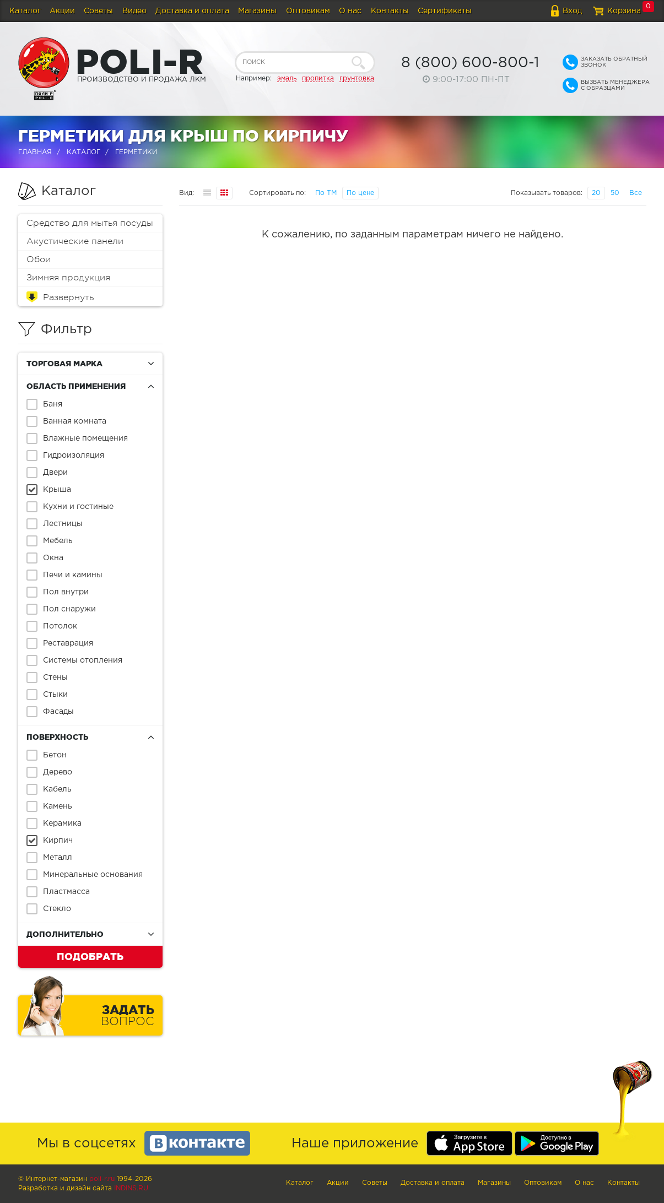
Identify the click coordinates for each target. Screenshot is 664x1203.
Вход (572, 11)
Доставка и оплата (192, 11)
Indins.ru (131, 1188)
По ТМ (326, 193)
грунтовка (356, 78)
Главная (35, 152)
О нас (350, 11)
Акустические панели (74, 241)
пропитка (318, 78)
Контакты (390, 11)
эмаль (286, 78)
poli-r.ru (102, 1179)
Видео (134, 11)
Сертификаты (445, 11)
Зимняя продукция (68, 278)
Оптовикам (308, 11)
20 (596, 193)
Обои (38, 259)
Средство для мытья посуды (89, 223)
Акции (62, 11)
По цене (360, 193)
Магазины (257, 11)
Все (635, 193)
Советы (98, 11)
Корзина (624, 11)
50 (615, 193)
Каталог (25, 11)
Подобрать (90, 956)
